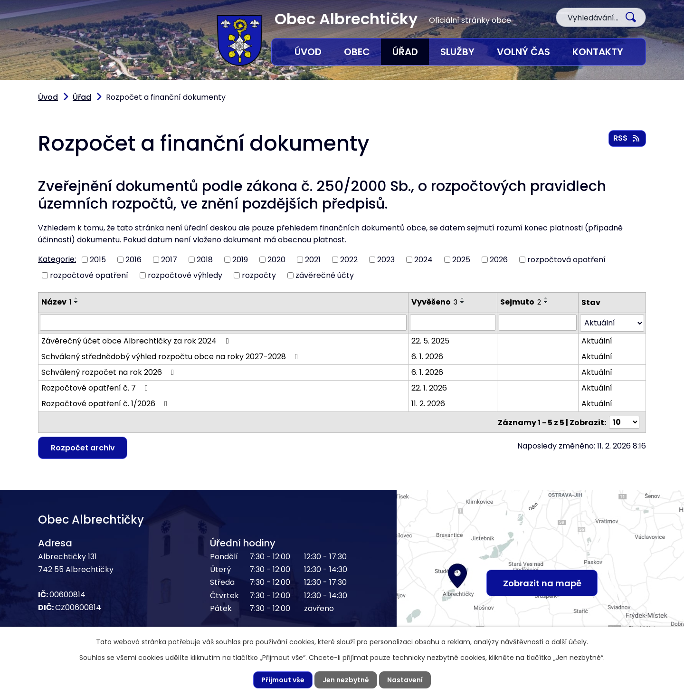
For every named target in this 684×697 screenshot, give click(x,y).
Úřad (405, 51)
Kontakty (597, 51)
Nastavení (405, 680)
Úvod (308, 51)
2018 (205, 259)
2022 (349, 259)
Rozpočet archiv (83, 446)
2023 (386, 259)
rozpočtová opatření (566, 259)
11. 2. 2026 (428, 403)
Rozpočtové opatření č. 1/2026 (106, 403)
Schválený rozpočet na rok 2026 (109, 371)
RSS (627, 138)
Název (56, 301)
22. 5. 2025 (430, 340)
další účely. (569, 642)
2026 (499, 259)
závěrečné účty (324, 274)
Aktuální (596, 340)
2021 (313, 259)
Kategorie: (57, 259)
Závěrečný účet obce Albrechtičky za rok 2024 (136, 340)
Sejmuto (520, 301)
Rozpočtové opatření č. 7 (96, 387)
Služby (457, 51)
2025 (461, 259)
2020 (276, 259)
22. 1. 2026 (429, 387)
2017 (169, 259)
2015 (98, 259)
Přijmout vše (282, 680)
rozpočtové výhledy (185, 274)
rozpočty (259, 274)
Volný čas (523, 51)
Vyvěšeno (434, 301)
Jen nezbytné (346, 680)
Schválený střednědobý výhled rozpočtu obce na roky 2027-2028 (171, 356)
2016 (133, 259)
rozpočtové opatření (89, 274)
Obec (357, 51)
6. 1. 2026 (427, 356)
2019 (240, 259)
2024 (423, 259)
